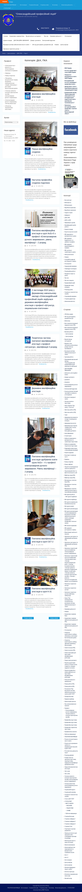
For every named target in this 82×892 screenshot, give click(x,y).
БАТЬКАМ (69, 805)
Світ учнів (67, 771)
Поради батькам (69, 696)
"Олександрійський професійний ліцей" (36, 14)
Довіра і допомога (35, 40)
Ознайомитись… (52, 112)
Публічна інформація (70, 734)
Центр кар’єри (64, 44)
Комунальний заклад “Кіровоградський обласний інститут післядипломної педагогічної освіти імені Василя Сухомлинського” (70, 97)
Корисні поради (7, 40)
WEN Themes (45, 890)
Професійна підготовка (71, 720)
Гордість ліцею (68, 212)
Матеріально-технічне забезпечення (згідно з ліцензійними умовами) (71, 490)
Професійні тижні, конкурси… (69, 286)
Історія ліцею (68, 435)
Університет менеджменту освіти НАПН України (70, 76)
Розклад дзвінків (69, 755)
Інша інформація (69, 433)
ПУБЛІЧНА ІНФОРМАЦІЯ (10, 5)
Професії (67, 708)
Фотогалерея (23, 5)
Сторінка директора (70, 299)
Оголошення (68, 36)
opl (34, 100)
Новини (57, 44)
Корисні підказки (69, 452)
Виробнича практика (70, 207)
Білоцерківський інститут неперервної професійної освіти (70, 82)
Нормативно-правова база (16, 36)
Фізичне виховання (70, 845)
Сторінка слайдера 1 (70, 819)
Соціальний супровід (70, 792)
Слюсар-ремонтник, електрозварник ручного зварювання (71, 785)
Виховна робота (69, 331)
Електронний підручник (48, 40)
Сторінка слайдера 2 (70, 821)
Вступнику (55, 5)
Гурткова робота (69, 357)
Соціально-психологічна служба (71, 293)
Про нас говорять (69, 280)
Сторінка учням (44, 5)
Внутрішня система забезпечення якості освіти (16, 44)
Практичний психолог (70, 701)
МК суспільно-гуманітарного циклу (70, 251)
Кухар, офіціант (69, 464)
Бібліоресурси (68, 205)
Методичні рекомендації (71, 508)
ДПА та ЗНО (68, 220)
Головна (5, 36)
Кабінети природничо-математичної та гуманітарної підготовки (71, 440)
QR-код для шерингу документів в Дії (42, 44)
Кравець (67, 459)
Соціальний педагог (70, 789)
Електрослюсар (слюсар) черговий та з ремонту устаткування (71, 393)
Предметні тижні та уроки (70, 274)
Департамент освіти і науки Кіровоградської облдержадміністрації (71, 88)
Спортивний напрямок (70, 296)
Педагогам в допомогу (71, 660)
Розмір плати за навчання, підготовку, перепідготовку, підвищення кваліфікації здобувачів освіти (71, 761)
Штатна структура (69, 871)
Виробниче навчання (70, 210)
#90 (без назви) (69, 314)
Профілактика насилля (71, 731)
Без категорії (68, 200)
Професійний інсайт (70, 283)
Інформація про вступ (70, 423)
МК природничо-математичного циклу (70, 235)
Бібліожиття (68, 202)
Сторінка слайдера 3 (70, 824)
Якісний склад (68, 878)
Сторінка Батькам (69, 816)
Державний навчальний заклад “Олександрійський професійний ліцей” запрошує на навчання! (71, 363)
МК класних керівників (70, 525)
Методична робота (70, 494)
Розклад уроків (69, 289)
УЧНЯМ (68, 810)
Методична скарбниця (71, 499)
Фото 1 (66, 855)
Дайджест (67, 215)
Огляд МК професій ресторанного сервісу (70, 260)
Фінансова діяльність (67, 5)
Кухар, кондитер (69, 461)
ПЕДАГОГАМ (70, 808)
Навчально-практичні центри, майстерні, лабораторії (70, 594)
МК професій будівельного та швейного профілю (70, 240)
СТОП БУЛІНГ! (7, 8)
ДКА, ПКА (40, 100)
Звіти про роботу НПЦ (70, 409)
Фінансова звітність (70, 301)
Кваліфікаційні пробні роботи (70, 226)
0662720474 (45, 28)
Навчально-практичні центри (11, 49)
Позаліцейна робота (70, 271)
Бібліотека (67, 321)
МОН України (68, 68)
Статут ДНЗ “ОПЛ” (69, 798)
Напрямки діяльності (56, 36)
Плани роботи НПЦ (69, 684)
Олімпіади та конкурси (70, 268)
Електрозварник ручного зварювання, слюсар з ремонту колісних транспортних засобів (72, 714)
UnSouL (47, 885)
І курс (66, 414)
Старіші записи (28, 618)
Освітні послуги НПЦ (70, 647)
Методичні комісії (69, 506)
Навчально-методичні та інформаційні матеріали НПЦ (71, 538)
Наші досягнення (69, 254)
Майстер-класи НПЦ (70, 475)
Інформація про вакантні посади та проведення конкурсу (71, 419)
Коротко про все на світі (71, 232)
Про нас (46, 36)
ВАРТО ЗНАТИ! (69, 803)
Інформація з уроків (70, 222)
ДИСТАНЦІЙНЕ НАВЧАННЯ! (21, 40)
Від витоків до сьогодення (33, 36)
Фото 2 (66, 857)
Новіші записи (54, 618)
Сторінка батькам (33, 5)
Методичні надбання (71, 496)
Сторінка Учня (68, 826)
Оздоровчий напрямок (71, 266)
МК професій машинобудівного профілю (69, 246)
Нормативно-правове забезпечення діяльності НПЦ (71, 620)
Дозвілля (67, 379)
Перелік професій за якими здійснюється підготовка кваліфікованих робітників (70, 674)
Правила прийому (69, 699)
